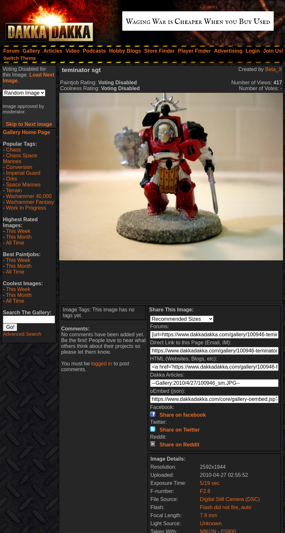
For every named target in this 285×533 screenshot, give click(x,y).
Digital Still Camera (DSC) (230, 499)
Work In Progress (26, 208)
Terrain (14, 190)
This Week (18, 231)
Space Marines (23, 184)
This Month (18, 237)
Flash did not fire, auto (225, 507)
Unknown (211, 523)
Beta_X (273, 69)
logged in (101, 363)
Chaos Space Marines (20, 158)
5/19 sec (209, 483)
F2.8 (205, 491)
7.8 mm (208, 515)
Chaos (13, 149)
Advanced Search (22, 334)
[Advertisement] (171, 280)
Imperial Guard (23, 173)
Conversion (19, 167)
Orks (11, 179)
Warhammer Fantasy (30, 202)
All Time (15, 243)
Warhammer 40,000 (29, 196)
